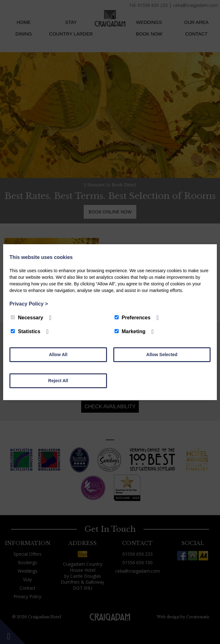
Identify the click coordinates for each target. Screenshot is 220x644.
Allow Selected (162, 354)
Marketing (130, 331)
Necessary (27, 317)
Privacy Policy (28, 303)
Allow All (58, 354)
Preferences (133, 317)
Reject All (58, 380)
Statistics (25, 331)
